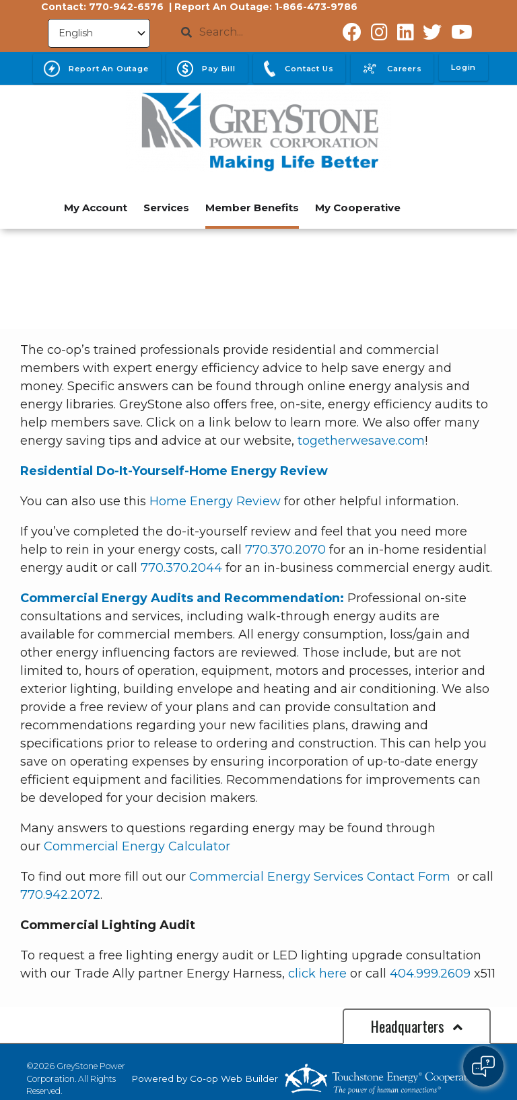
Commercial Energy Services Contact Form (321, 876)
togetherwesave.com (361, 440)
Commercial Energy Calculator (137, 846)
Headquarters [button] (416, 1026)
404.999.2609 (430, 973)
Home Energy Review (215, 501)
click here (317, 973)
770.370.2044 (181, 567)
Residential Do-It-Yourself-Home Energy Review (174, 471)
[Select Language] (99, 33)
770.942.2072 (60, 894)
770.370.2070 (285, 549)
